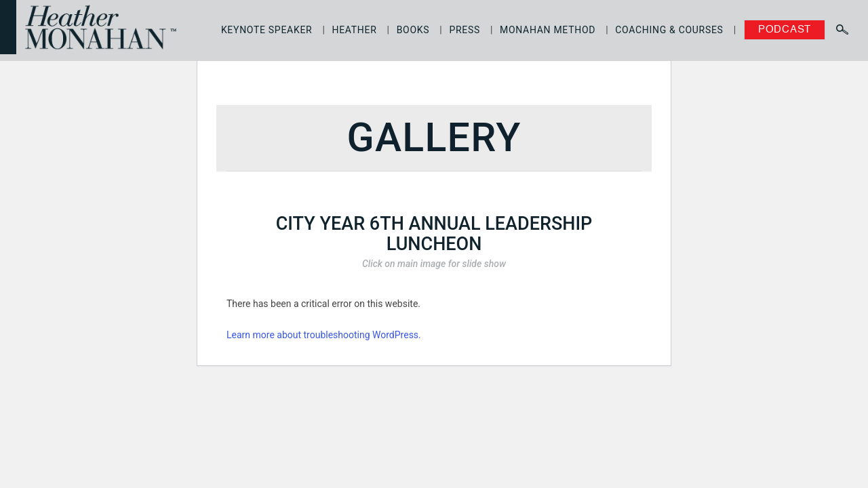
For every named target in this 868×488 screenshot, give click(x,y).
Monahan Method (547, 29)
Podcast (784, 29)
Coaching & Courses (669, 29)
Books (413, 29)
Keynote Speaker (266, 29)
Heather (354, 29)
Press (464, 29)
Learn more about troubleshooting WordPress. (323, 334)
